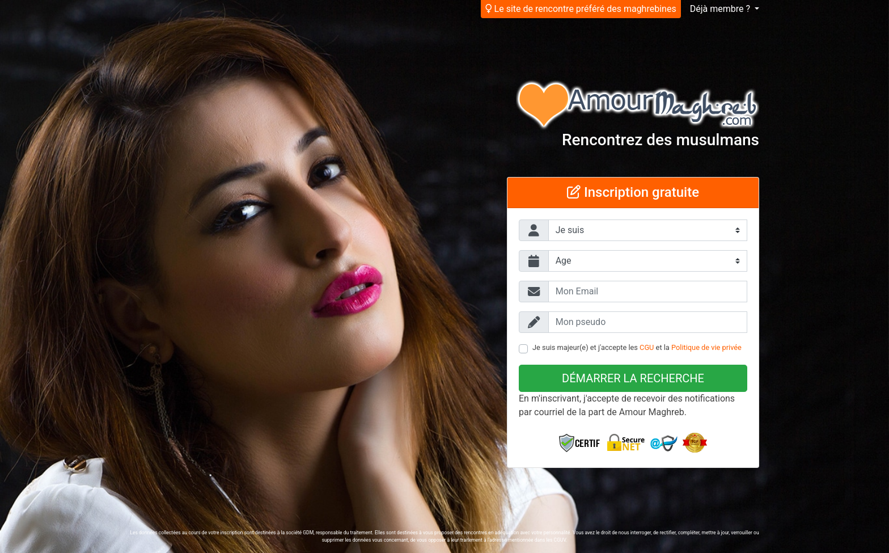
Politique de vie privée (706, 347)
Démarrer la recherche (633, 378)
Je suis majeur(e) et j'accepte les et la (637, 347)
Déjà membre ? (721, 8)
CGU (647, 347)
